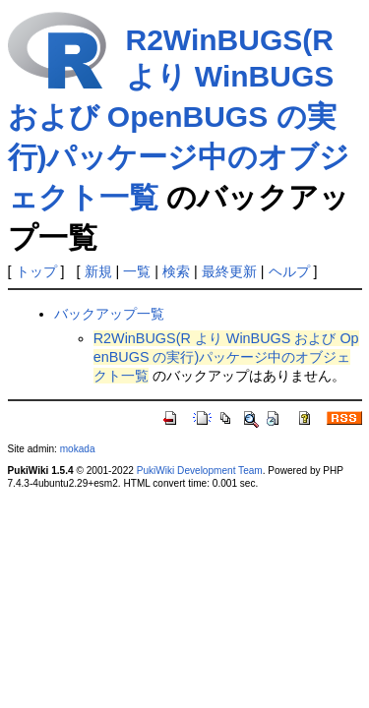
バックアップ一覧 (109, 314)
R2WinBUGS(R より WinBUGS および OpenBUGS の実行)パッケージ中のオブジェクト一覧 (179, 118)
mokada (77, 448)
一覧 (137, 271)
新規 (98, 271)
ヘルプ (289, 271)
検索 (176, 271)
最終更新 (229, 271)
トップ (36, 271)
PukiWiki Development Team (200, 470)
